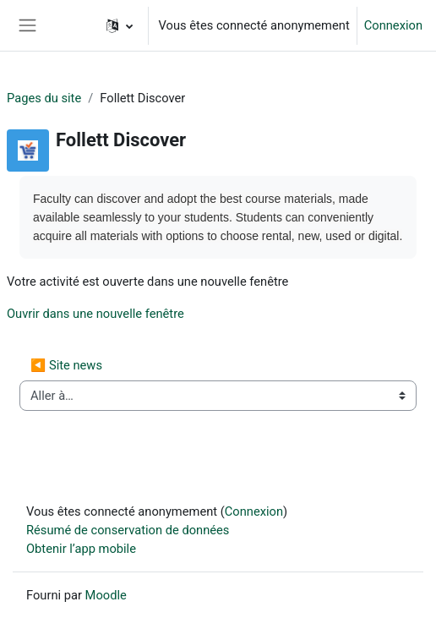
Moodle (106, 595)
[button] (119, 25)
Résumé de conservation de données (127, 530)
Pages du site (44, 98)
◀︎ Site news (66, 365)
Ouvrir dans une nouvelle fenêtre (95, 313)
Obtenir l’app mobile (81, 548)
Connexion (393, 25)
